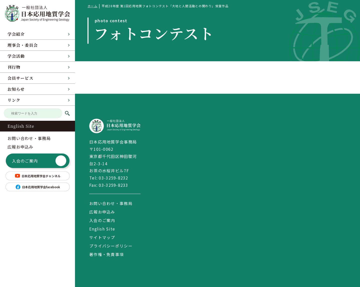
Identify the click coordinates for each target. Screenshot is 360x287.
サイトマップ (102, 237)
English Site (21, 126)
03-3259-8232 (113, 178)
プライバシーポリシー (110, 246)
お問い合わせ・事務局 (29, 138)
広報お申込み (21, 147)
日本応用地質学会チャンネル (37, 176)
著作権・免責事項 (106, 254)
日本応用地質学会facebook (37, 187)
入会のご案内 (39, 160)
